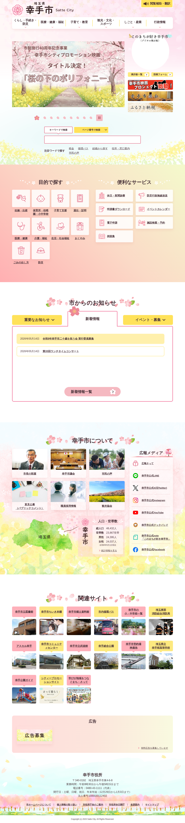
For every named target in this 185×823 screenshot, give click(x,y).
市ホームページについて (38, 804)
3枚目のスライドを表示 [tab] (51, 117)
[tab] (58, 130)
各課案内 (134, 804)
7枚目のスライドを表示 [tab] (77, 117)
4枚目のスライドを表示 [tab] (58, 117)
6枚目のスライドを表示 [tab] (71, 117)
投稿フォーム (160, 74)
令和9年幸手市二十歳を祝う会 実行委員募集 (68, 338)
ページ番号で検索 (91, 130)
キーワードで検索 (58, 130)
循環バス (83, 148)
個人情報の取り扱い (67, 804)
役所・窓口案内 (121, 148)
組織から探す (100, 148)
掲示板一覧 (136, 74)
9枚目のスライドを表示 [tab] (91, 117)
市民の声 (74, 152)
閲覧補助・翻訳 (160, 3)
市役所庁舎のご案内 (93, 804)
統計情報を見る (109, 550)
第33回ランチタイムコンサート (61, 351)
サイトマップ (152, 804)
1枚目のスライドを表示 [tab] (35, 117)
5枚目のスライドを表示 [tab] (64, 117)
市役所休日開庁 (117, 804)
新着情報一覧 (81, 392)
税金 (71, 148)
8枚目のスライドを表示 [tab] (84, 117)
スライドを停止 (99, 118)
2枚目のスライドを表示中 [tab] (43, 117)
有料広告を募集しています (154, 748)
